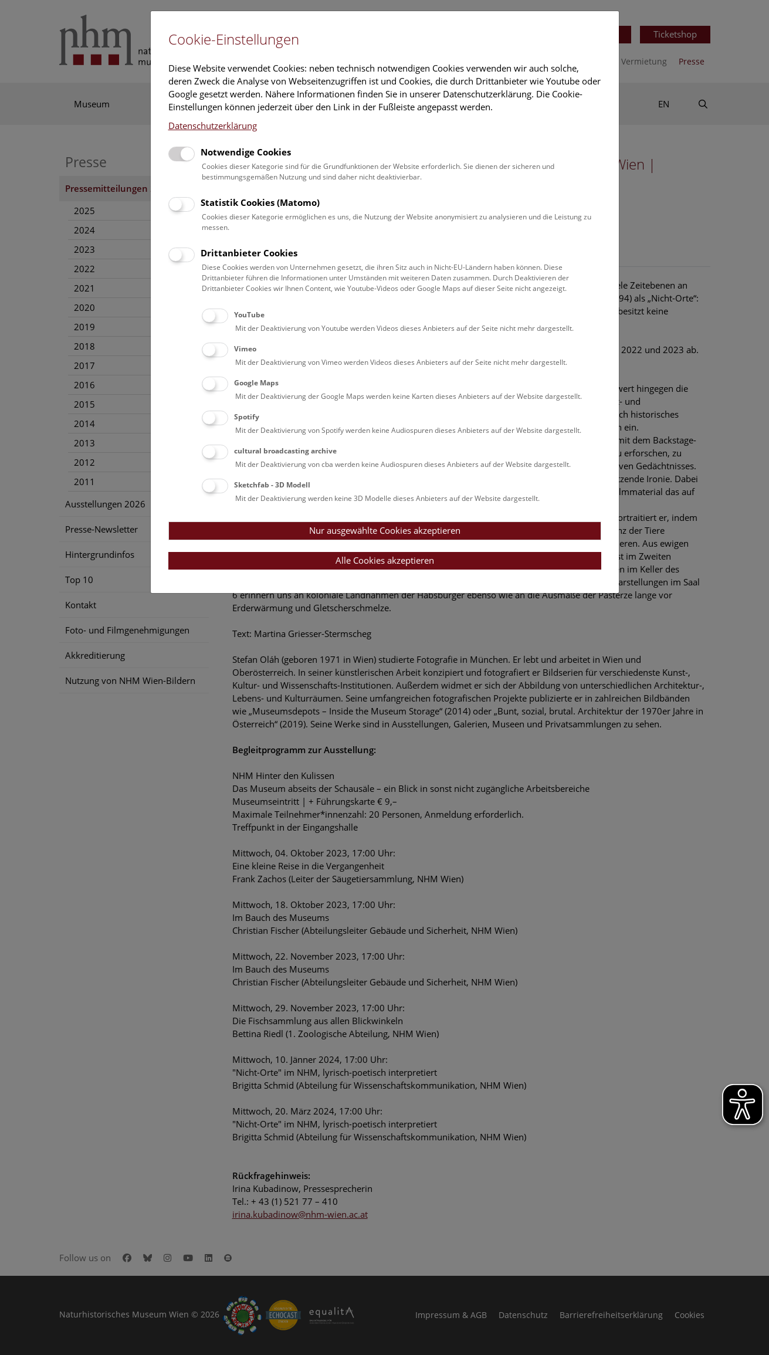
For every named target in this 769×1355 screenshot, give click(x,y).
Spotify (246, 417)
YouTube (249, 315)
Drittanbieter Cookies (249, 253)
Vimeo (245, 349)
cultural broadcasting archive (285, 451)
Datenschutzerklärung (212, 125)
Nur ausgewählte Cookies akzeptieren (384, 530)
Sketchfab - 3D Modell (272, 485)
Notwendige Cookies (246, 152)
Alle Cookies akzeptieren (385, 560)
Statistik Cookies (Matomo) (260, 202)
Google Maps (256, 383)
